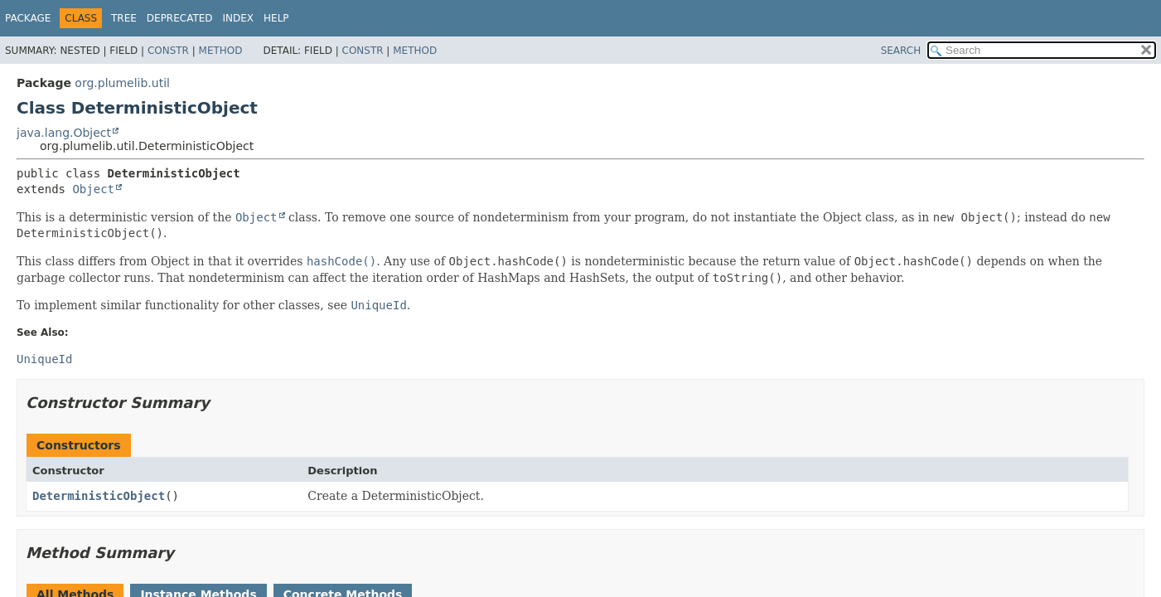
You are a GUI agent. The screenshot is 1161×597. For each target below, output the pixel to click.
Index (238, 18)
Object (93, 189)
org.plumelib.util (122, 83)
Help (276, 18)
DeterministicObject (98, 495)
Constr (168, 50)
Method (221, 50)
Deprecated (180, 18)
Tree (124, 18)
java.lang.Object (64, 132)
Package (28, 18)
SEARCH (901, 50)
